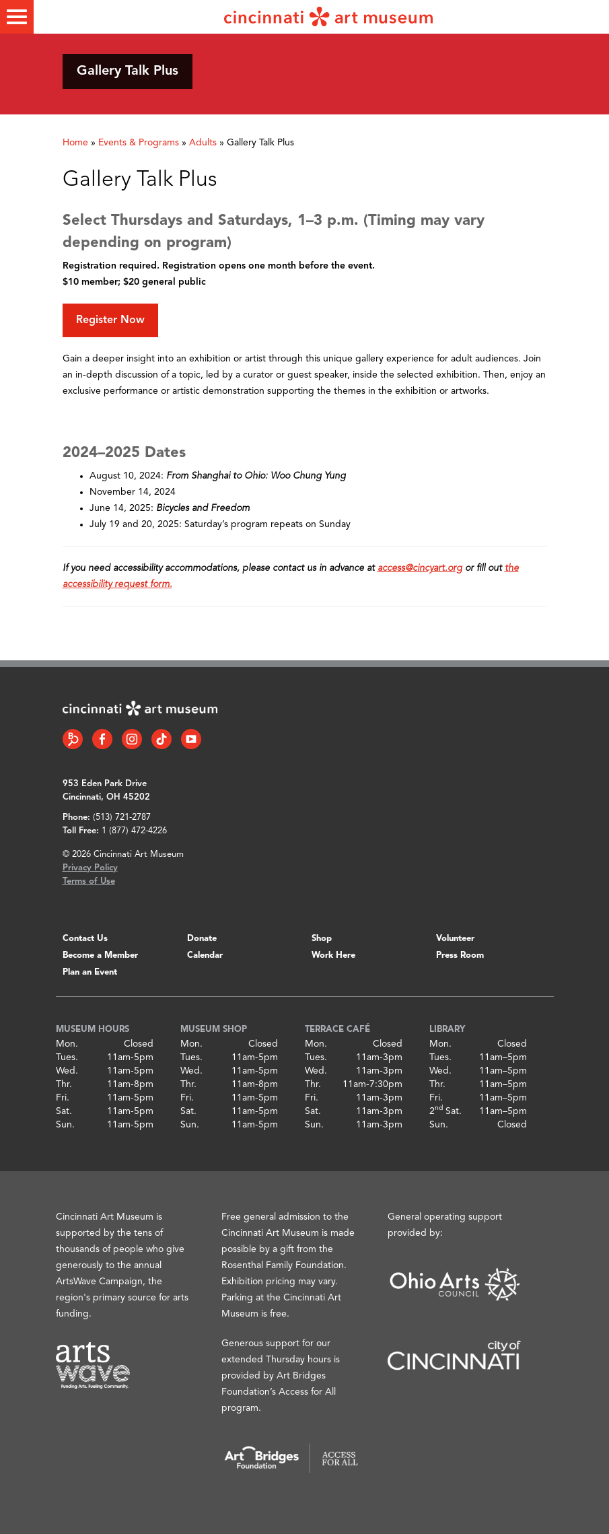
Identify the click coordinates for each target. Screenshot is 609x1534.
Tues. (67, 1057)
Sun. (65, 1124)
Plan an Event (90, 972)
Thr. (64, 1084)
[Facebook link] (102, 739)
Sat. (64, 1111)
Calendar (205, 955)
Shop (322, 938)
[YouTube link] (191, 739)
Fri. (62, 1098)
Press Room (460, 955)
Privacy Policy (90, 868)
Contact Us (85, 938)
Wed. (67, 1071)
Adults (203, 142)
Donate (202, 938)
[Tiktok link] (161, 739)
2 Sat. (445, 1111)
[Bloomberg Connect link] (73, 739)
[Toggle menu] (17, 17)
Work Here (333, 955)
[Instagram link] (132, 739)
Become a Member (100, 955)
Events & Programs (138, 142)
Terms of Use (89, 881)
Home (75, 142)
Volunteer (455, 938)
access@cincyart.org (420, 568)
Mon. (67, 1044)
